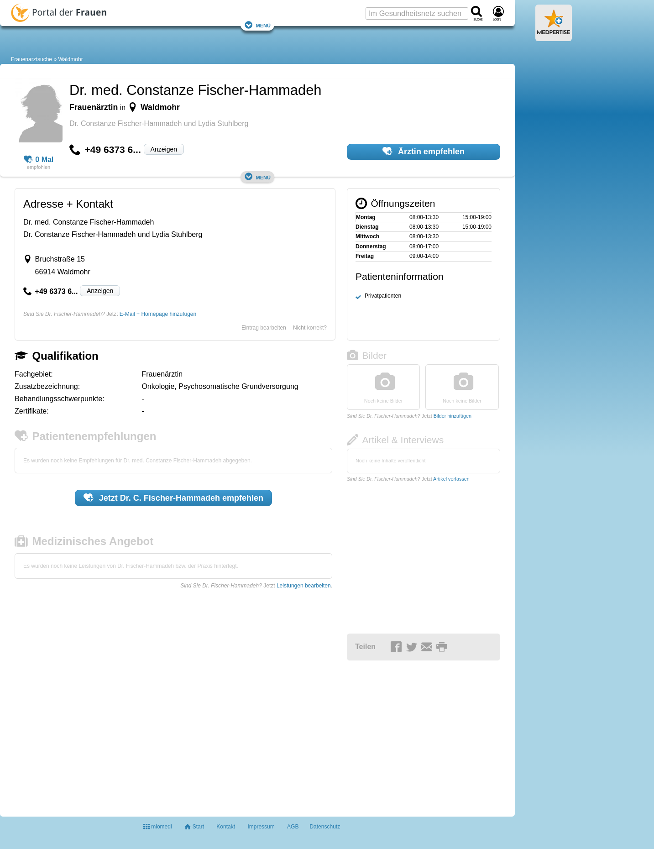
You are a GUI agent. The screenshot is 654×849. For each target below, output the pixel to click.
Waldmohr (70, 59)
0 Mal (39, 160)
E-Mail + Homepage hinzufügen (158, 314)
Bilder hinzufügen (452, 416)
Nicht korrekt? (310, 328)
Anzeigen (164, 149)
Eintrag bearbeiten (263, 328)
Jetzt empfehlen (173, 498)
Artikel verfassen (451, 479)
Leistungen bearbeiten (304, 585)
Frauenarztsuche (31, 59)
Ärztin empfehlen (423, 151)
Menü (257, 25)
